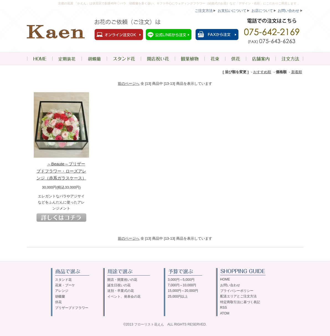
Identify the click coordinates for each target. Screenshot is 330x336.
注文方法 (289, 58)
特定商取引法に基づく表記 (240, 302)
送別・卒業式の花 (120, 291)
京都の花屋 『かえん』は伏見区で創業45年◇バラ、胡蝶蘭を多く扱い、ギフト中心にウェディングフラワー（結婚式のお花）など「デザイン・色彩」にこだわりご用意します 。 (179, 3)
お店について (262, 11)
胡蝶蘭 (94, 58)
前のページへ (128, 83)
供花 (235, 58)
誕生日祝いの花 (119, 285)
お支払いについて (232, 11)
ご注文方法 (204, 11)
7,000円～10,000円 (182, 285)
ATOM (225, 313)
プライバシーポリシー (236, 291)
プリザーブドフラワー (71, 308)
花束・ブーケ (65, 285)
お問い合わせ (288, 11)
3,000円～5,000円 (181, 280)
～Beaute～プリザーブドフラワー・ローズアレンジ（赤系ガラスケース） (61, 171)
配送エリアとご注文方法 (238, 296)
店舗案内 (261, 58)
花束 (214, 58)
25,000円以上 (178, 296)
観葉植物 (189, 58)
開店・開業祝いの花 (122, 280)
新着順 (296, 72)
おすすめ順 (262, 72)
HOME (39, 58)
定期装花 (67, 58)
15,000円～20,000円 (183, 291)
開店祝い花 (158, 58)
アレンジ (61, 291)
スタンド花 (124, 58)
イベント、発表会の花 (124, 296)
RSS (223, 307)
